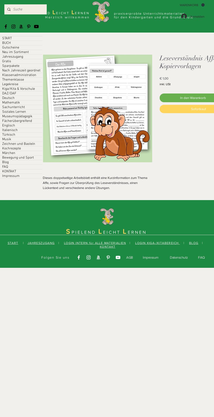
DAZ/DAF (9, 93)
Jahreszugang (12, 57)
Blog (5, 162)
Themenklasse (13, 80)
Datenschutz (179, 257)
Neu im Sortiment (15, 52)
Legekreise (10, 84)
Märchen (8, 153)
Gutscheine (10, 47)
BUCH (6, 43)
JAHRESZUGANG (41, 243)
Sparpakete (10, 66)
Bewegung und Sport (18, 158)
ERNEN (137, 232)
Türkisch (8, 135)
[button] (192, 5)
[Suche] (25, 9)
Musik (6, 139)
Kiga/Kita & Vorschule (18, 89)
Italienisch (10, 130)
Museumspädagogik (17, 116)
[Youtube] (36, 26)
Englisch (8, 125)
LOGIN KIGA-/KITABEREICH (157, 243)
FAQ (5, 167)
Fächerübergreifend (17, 121)
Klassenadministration (19, 75)
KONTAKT (9, 171)
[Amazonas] (21, 26)
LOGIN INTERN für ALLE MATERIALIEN (95, 243)
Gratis (6, 61)
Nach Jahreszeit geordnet (21, 70)
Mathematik (11, 102)
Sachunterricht (13, 107)
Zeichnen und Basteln (18, 144)
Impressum (11, 176)
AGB (129, 257)
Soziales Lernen (14, 112)
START (7, 38)
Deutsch (8, 98)
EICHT (113, 232)
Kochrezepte (11, 148)
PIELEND (85, 232)
